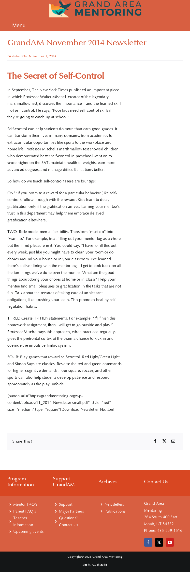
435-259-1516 (170, 530)
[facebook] (148, 542)
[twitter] (159, 542)
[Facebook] (155, 441)
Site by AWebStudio (95, 564)
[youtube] (170, 542)
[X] (164, 441)
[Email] (173, 441)
